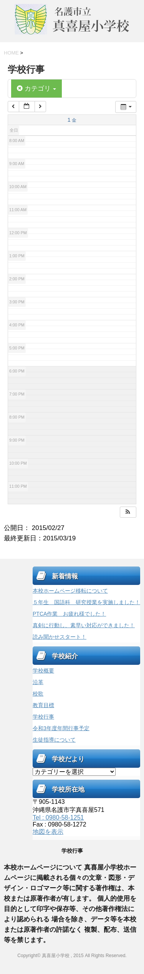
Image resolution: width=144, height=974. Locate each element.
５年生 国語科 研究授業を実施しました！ (86, 602)
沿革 (38, 682)
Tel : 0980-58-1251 (58, 817)
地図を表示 (48, 831)
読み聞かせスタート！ (59, 637)
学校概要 (43, 671)
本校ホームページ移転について (70, 591)
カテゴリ (36, 88)
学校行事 (43, 717)
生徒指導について (54, 740)
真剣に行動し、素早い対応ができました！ (84, 625)
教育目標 (43, 705)
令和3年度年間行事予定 (61, 728)
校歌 (38, 694)
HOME (11, 53)
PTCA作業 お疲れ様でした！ (69, 614)
